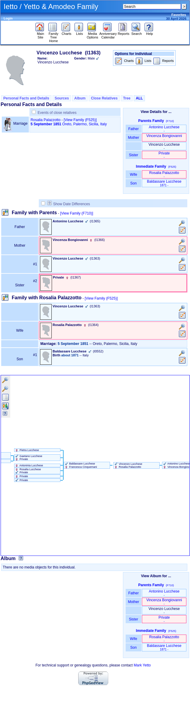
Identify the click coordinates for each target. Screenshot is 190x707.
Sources (62, 98)
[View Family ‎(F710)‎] (76, 213)
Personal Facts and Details (26, 98)
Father (133, 129)
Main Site (40, 34)
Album (79, 98)
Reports (124, 32)
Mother (133, 138)
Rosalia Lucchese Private (27, 471)
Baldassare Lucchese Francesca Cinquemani (80, 465)
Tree (126, 98)
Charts (66, 32)
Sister (133, 155)
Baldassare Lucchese (164, 183)
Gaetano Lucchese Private (28, 458)
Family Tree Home (53, 36)
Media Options (92, 34)
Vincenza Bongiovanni (164, 137)
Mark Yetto (142, 665)
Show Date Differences (68, 204)
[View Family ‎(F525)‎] (101, 298)
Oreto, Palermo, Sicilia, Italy (84, 124)
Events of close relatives (57, 113)
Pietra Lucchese (26, 450)
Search (136, 32)
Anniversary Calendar (108, 34)
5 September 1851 (46, 124)
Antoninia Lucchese (28, 465)
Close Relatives (104, 98)
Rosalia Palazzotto (45, 120)
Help (149, 32)
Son (133, 183)
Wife (133, 174)
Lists (79, 32)
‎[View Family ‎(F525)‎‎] (80, 120)
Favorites (178, 15)
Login (8, 18)
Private (164, 155)
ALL (139, 98)
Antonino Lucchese (164, 129)
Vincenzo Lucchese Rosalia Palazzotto (128, 465)
